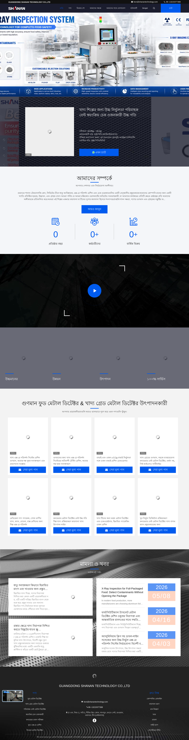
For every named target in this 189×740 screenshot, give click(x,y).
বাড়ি (61, 8)
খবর (154, 714)
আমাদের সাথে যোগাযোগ (115, 8)
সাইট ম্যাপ (154, 725)
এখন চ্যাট (99, 152)
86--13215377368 (172, 2)
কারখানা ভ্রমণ (154, 704)
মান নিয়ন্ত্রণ (154, 709)
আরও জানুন (94, 209)
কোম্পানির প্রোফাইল (154, 699)
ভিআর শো (81, 8)
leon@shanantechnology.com (144, 2)
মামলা (154, 720)
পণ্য (70, 8)
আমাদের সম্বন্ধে (95, 8)
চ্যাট (170, 8)
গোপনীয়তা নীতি (154, 730)
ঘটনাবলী (133, 8)
